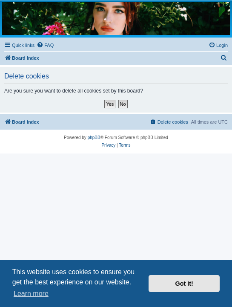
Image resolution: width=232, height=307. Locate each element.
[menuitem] (45, 45)
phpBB (94, 137)
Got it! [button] (184, 283)
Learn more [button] (31, 293)
